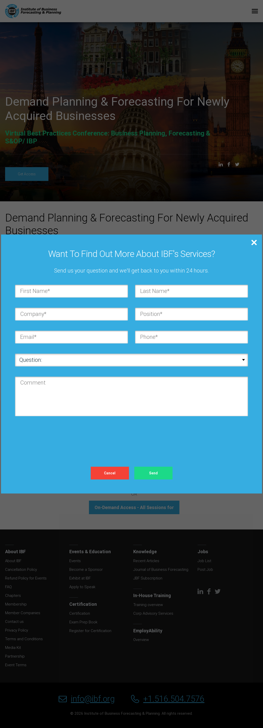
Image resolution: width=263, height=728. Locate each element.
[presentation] (54, 436)
